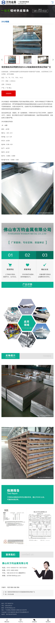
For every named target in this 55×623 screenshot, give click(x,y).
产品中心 (20, 620)
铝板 (15, 587)
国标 (18, 587)
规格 (11, 587)
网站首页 (7, 620)
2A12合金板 (11, 594)
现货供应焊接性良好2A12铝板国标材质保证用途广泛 (21, 592)
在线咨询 (8, 93)
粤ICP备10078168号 (11, 614)
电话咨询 (48, 620)
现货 (8, 587)
